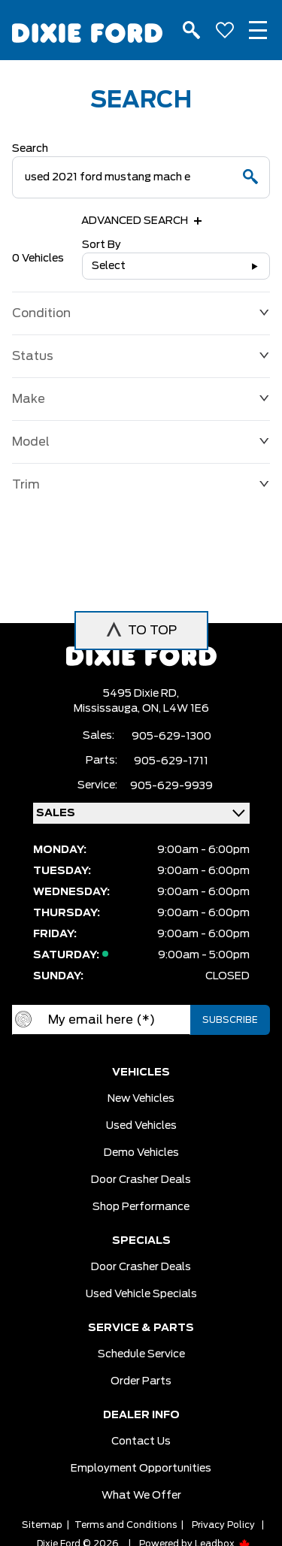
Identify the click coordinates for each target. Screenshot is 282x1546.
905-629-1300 (171, 736)
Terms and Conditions (125, 1524)
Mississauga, (108, 708)
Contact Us (141, 1441)
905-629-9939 (171, 786)
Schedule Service (141, 1354)
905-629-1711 (171, 761)
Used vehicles (141, 1126)
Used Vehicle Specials (141, 1294)
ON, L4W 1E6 (175, 708)
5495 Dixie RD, (141, 693)
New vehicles (141, 1099)
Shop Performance (141, 1207)
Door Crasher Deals (141, 1180)
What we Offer (141, 1495)
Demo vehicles (141, 1153)
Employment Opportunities (141, 1468)
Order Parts (141, 1381)
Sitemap (42, 1524)
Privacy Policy (223, 1524)
